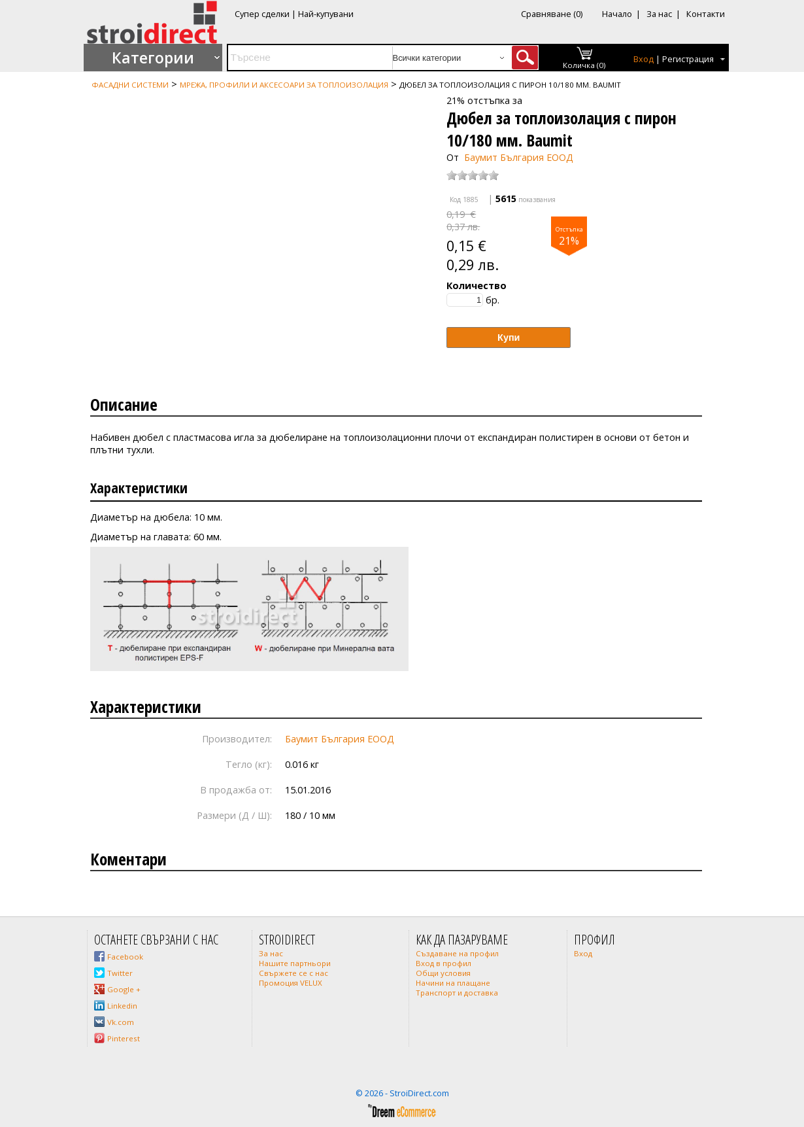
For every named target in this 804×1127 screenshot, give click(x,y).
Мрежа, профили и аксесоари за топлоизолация (284, 85)
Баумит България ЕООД (518, 157)
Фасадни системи (130, 85)
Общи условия (443, 973)
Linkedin (122, 1006)
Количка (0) (584, 65)
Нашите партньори (295, 963)
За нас (659, 14)
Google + (124, 989)
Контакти (705, 14)
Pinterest (123, 1038)
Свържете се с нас (293, 973)
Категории (153, 57)
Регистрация (688, 59)
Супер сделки (262, 14)
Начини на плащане (453, 983)
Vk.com (120, 1022)
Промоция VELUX (290, 983)
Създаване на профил (457, 953)
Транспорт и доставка (457, 992)
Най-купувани (326, 14)
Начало (617, 14)
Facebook (125, 957)
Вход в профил (443, 963)
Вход (643, 59)
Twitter (120, 973)
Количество (476, 285)
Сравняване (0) (551, 14)
